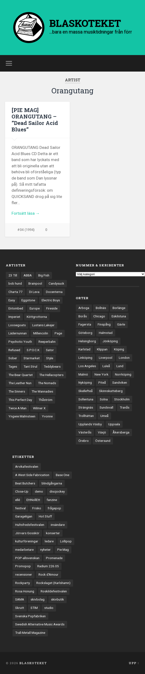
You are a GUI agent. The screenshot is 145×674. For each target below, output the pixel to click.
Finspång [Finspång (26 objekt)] (104, 324)
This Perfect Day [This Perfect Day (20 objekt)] (20, 400)
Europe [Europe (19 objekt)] (35, 308)
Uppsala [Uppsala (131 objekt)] (114, 424)
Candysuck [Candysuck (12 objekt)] (56, 283)
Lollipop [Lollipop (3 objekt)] (66, 541)
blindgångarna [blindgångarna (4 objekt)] (52, 483)
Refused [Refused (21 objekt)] (14, 350)
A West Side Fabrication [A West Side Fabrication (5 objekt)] (32, 475)
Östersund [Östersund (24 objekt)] (102, 441)
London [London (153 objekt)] (124, 357)
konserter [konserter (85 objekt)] (53, 533)
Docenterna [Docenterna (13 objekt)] (54, 292)
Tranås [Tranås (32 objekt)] (124, 407)
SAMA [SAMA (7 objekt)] (19, 599)
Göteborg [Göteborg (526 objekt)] (85, 333)
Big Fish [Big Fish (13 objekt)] (43, 275)
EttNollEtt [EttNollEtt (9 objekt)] (33, 500)
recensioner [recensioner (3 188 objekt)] (23, 574)
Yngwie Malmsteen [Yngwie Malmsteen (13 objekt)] (21, 416)
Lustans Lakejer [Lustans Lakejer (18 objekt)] (43, 325)
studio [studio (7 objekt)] (48, 608)
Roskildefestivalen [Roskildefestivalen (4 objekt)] (54, 591)
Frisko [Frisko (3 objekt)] (36, 508)
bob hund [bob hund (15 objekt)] (15, 283)
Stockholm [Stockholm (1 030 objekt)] (122, 399)
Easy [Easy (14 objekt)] (11, 300)
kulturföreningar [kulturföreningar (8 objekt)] (26, 541)
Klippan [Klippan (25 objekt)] (102, 349)
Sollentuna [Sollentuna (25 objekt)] (85, 399)
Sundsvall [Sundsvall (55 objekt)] (106, 407)
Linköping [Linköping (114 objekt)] (85, 357)
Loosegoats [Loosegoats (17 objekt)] (17, 325)
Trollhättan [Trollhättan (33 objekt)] (86, 416)
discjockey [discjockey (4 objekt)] (57, 491)
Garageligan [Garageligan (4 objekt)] (23, 516)
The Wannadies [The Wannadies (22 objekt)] (42, 391)
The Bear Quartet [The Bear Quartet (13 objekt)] (20, 375)
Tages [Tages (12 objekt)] (12, 366)
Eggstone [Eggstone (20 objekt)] (28, 300)
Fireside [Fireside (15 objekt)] (51, 308)
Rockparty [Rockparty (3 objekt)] (22, 583)
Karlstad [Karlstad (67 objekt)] (84, 349)
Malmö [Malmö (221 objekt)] (83, 374)
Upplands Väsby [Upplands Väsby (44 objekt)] (90, 424)
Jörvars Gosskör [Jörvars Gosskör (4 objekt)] (27, 533)
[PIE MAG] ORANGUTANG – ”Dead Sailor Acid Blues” (35, 119)
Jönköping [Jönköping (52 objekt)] (110, 341)
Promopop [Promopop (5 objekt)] (23, 566)
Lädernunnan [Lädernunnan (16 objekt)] (17, 333)
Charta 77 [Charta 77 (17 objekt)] (15, 292)
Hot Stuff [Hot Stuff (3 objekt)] (45, 516)
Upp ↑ (134, 663)
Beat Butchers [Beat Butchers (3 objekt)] (25, 483)
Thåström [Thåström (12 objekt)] (45, 400)
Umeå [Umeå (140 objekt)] (104, 416)
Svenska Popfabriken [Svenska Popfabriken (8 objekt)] (30, 616)
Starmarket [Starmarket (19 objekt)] (32, 358)
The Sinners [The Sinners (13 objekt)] (16, 391)
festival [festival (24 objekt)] (20, 508)
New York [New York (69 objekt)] (101, 374)
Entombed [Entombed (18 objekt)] (15, 308)
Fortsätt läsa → (26, 213)
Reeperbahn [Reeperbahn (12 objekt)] (47, 341)
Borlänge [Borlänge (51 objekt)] (119, 308)
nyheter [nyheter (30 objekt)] (45, 549)
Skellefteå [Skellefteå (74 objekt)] (85, 391)
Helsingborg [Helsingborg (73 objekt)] (87, 341)
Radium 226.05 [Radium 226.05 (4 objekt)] (48, 566)
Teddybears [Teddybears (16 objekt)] (52, 366)
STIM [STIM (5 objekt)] (34, 608)
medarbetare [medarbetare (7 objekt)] (24, 549)
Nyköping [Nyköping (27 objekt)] (85, 382)
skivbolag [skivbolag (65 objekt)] (37, 599)
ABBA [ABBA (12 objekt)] (28, 275)
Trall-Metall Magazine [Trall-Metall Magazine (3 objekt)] (30, 633)
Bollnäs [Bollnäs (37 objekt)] (101, 308)
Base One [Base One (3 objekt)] (62, 475)
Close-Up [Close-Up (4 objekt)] (21, 491)
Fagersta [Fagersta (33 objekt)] (84, 324)
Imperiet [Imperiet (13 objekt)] (14, 317)
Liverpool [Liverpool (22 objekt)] (105, 357)
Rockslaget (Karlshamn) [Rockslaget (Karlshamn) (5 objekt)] (53, 583)
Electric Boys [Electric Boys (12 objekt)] (51, 300)
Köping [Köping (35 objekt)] (119, 349)
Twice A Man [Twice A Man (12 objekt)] (17, 408)
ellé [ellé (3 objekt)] (17, 500)
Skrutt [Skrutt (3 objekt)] (19, 608)
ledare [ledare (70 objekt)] (49, 541)
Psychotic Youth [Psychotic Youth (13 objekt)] (20, 341)
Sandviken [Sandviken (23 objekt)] (119, 382)
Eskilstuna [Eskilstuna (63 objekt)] (119, 316)
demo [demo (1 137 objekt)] (39, 491)
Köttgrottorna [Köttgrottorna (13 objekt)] (37, 317)
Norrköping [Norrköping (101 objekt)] (123, 374)
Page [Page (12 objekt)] (58, 333)
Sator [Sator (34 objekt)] (50, 350)
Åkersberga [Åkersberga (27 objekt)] (121, 432)
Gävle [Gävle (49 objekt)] (121, 324)
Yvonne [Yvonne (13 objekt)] (47, 416)
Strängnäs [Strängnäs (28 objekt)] (85, 407)
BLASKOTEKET (33, 663)
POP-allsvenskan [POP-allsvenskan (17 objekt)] (27, 558)
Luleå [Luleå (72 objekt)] (106, 366)
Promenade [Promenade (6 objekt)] (54, 558)
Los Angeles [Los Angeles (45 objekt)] (87, 366)
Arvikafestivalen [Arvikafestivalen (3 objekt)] (26, 466)
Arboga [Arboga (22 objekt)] (83, 308)
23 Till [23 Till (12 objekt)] (12, 275)
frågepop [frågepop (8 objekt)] (54, 508)
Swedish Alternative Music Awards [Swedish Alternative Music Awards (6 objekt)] (39, 624)
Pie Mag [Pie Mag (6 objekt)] (63, 549)
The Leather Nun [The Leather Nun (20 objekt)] (20, 383)
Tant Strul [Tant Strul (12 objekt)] (30, 366)
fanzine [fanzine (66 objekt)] (52, 500)
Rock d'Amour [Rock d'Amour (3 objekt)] (48, 574)
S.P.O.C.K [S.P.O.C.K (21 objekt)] (33, 350)
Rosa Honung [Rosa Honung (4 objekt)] (24, 591)
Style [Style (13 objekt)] (49, 358)
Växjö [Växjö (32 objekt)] (102, 432)
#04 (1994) (26, 230)
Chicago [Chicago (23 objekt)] (99, 316)
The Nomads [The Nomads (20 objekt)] (47, 383)
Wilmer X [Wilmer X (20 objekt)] (39, 408)
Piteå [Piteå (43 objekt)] (102, 382)
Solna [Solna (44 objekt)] (104, 399)
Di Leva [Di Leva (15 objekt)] (34, 292)
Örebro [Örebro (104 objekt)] (83, 441)
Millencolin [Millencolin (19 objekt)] (40, 333)
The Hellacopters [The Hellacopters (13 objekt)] (51, 375)
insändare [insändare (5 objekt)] (58, 525)
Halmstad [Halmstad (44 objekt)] (106, 333)
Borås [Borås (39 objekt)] (82, 316)
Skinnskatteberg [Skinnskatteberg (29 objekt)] (111, 391)
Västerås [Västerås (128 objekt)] (84, 432)
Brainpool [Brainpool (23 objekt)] (35, 283)
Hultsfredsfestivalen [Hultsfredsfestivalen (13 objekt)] (29, 525)
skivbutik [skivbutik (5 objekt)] (57, 599)
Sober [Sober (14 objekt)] (12, 358)
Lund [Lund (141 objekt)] (119, 366)
